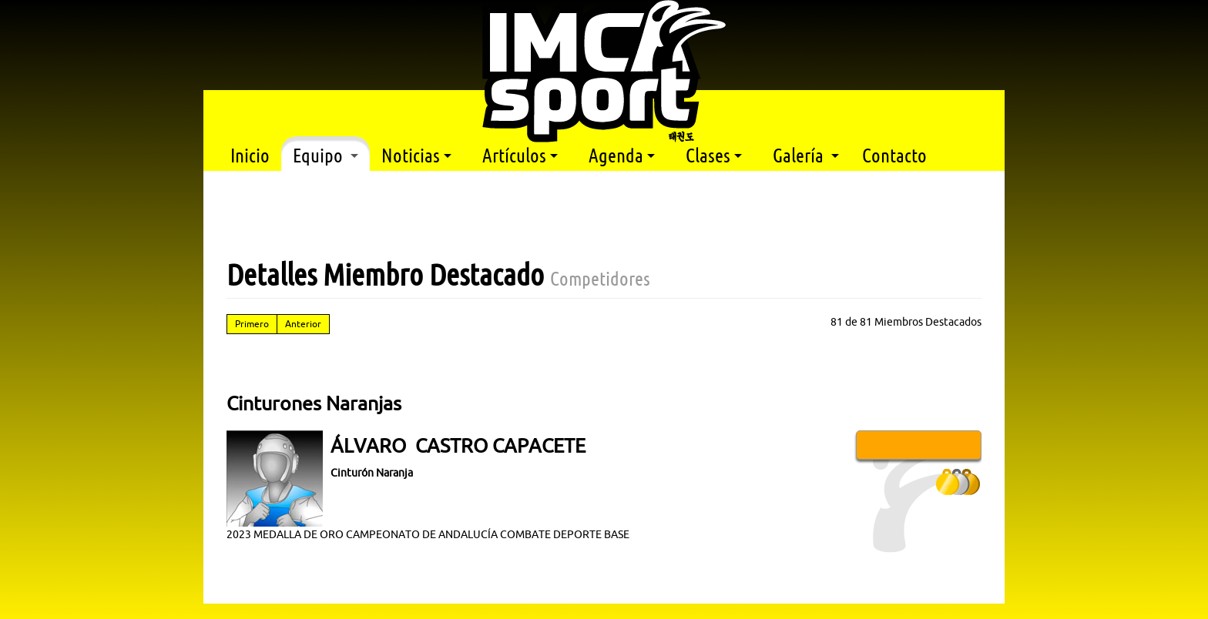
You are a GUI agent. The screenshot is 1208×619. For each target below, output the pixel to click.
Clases (714, 155)
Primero (252, 324)
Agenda (622, 155)
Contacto (894, 155)
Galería (806, 155)
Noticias (416, 155)
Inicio (250, 155)
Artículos (520, 155)
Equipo (325, 155)
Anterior (303, 324)
